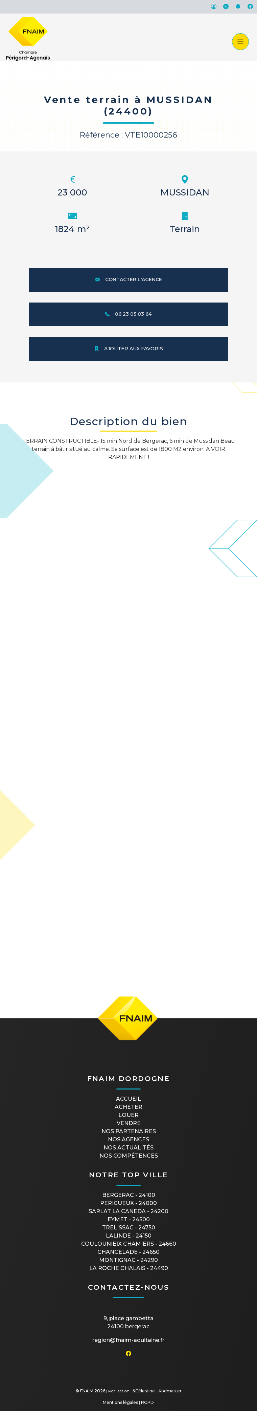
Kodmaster (170, 1390)
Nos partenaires (128, 1131)
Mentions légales (120, 1402)
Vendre (129, 1123)
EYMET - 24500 (129, 1219)
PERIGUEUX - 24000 (128, 1203)
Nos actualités (128, 1147)
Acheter (128, 1107)
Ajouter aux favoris (128, 349)
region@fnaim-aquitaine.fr (128, 1340)
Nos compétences (128, 1156)
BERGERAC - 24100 (128, 1195)
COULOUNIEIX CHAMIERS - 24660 (128, 1244)
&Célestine (144, 1390)
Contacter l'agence (128, 279)
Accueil (128, 1099)
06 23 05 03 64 (128, 314)
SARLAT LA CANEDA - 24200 (128, 1211)
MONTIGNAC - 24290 (128, 1260)
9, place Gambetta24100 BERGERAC (128, 1322)
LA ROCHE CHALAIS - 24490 (128, 1268)
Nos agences (128, 1139)
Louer (128, 1115)
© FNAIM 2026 (90, 1390)
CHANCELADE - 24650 (128, 1252)
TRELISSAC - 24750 (128, 1227)
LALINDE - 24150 (128, 1235)
